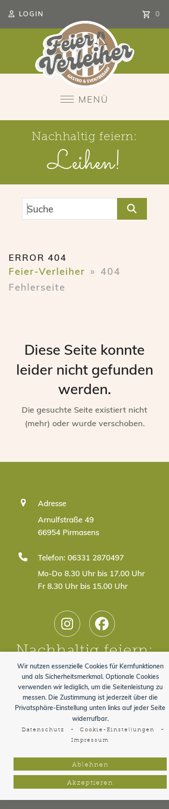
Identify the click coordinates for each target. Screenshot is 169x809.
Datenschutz (43, 730)
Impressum (90, 740)
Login (31, 13)
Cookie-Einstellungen (117, 730)
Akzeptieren (90, 783)
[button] (84, 99)
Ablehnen (90, 765)
